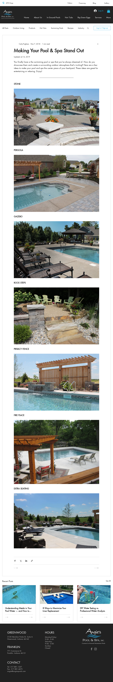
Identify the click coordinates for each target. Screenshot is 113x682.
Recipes (70, 28)
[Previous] (16, 3)
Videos (69, 3)
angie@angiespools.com (16, 671)
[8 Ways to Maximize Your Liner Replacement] (56, 594)
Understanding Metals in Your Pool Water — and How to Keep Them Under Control (18, 609)
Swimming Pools (57, 28)
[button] (108, 11)
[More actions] (97, 43)
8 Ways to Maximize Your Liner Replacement (54, 609)
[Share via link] (32, 561)
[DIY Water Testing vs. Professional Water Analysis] (94, 594)
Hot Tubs (43, 28)
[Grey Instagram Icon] (95, 649)
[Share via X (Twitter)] (20, 561)
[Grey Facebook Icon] (91, 649)
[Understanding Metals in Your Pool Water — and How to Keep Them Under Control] (19, 594)
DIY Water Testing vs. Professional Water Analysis (92, 609)
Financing (82, 3)
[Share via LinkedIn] (26, 561)
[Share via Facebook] (15, 561)
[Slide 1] (56, 1)
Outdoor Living (18, 28)
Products (32, 28)
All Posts (5, 28)
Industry (81, 28)
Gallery (106, 3)
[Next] (97, 3)
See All (108, 581)
